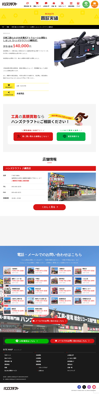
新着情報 (38, 364)
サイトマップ (71, 370)
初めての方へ (8, 358)
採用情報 (70, 361)
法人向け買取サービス (10, 370)
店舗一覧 (69, 367)
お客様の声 (70, 355)
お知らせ (41, 370)
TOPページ (7, 355)
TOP (3, 27)
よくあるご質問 (71, 358)
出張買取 (38, 358)
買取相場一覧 (8, 361)
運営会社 (69, 364)
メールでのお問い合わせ (48, 321)
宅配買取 (38, 361)
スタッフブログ (43, 367)
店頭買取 (38, 355)
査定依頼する (71, 136)
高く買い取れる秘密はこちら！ (33, 136)
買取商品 (6, 364)
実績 (8, 27)
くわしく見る (48, 207)
